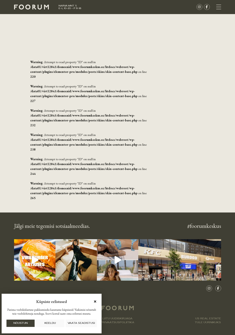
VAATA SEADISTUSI (81, 323)
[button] (95, 301)
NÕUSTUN (20, 323)
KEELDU (50, 323)
